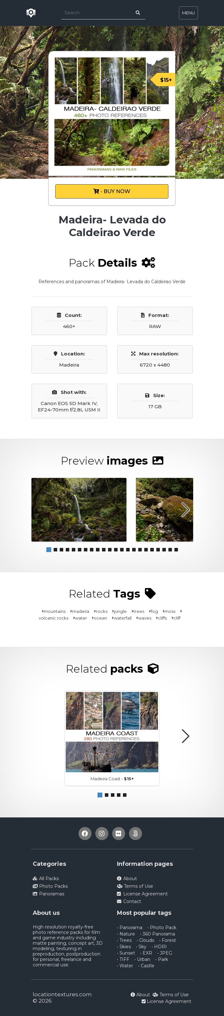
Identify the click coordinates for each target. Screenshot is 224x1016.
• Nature (126, 934)
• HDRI (159, 946)
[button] (48, 549)
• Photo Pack (161, 927)
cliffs (162, 617)
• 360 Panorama (157, 934)
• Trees (124, 940)
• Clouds (145, 940)
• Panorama (129, 927)
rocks (101, 611)
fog (154, 611)
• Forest (167, 940)
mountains (54, 611)
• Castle (146, 966)
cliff (176, 617)
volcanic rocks (53, 617)
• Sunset (126, 953)
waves (144, 617)
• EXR (146, 953)
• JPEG (164, 953)
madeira (80, 611)
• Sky (141, 946)
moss (170, 611)
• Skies (124, 946)
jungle (120, 611)
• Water (125, 966)
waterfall (123, 617)
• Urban (142, 959)
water (81, 617)
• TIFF (123, 959)
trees (138, 611)
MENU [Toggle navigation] (188, 12)
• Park (161, 959)
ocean (100, 617)
